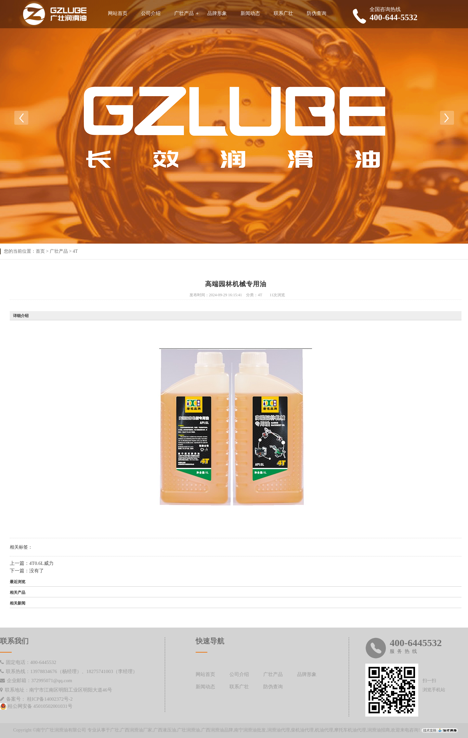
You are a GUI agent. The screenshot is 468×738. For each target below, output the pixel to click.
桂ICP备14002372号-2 (50, 699)
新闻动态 (250, 13)
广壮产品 (184, 13)
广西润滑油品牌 (217, 730)
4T (75, 251)
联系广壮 (283, 13)
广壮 (114, 730)
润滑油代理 (278, 730)
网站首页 (117, 13)
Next (447, 118)
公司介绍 (151, 13)
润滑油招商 (378, 730)
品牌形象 (217, 13)
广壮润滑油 (188, 730)
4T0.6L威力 (41, 563)
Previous (21, 118)
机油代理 (324, 730)
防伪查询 (316, 13)
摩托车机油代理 (350, 730)
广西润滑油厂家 (136, 730)
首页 (40, 251)
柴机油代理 (302, 730)
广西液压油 (164, 730)
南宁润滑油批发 (250, 730)
